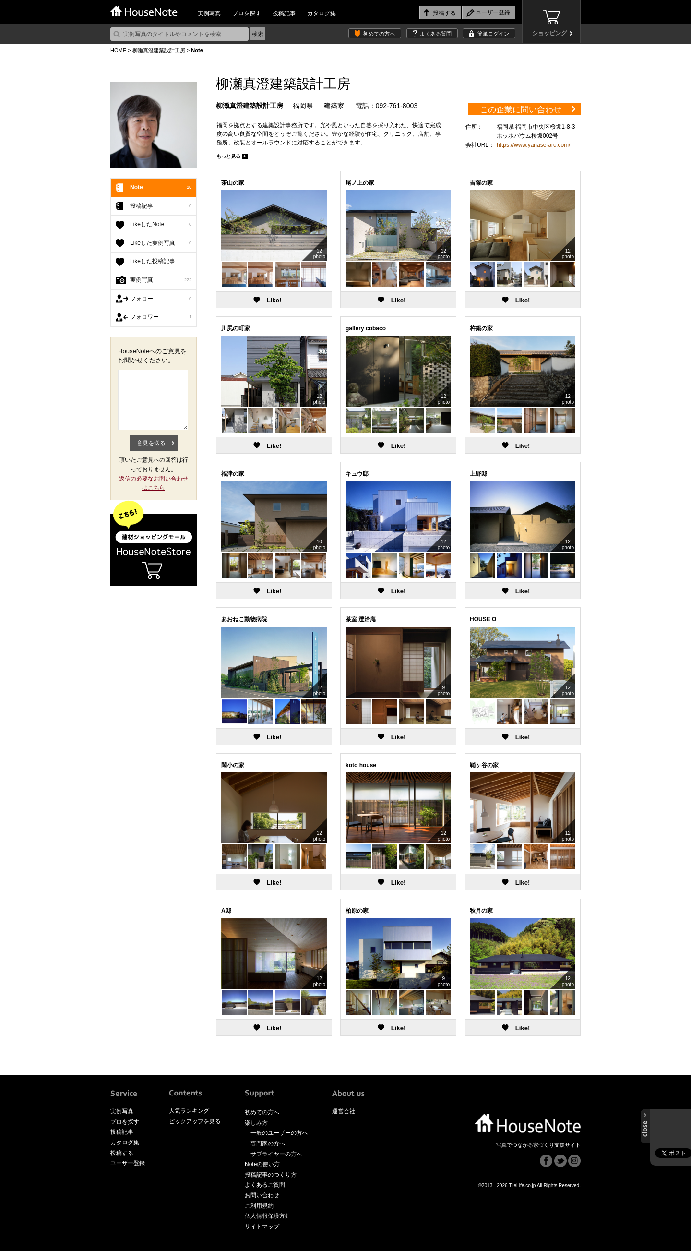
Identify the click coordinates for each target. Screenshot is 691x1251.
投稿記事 (284, 13)
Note (160, 187)
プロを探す (246, 13)
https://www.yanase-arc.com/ (533, 145)
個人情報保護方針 (268, 1216)
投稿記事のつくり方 (271, 1174)
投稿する (121, 1153)
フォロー (160, 299)
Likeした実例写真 (160, 243)
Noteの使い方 (262, 1164)
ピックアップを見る (195, 1121)
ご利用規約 (259, 1206)
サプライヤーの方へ (276, 1154)
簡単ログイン (493, 33)
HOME (118, 50)
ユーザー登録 (127, 1163)
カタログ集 (321, 13)
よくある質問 (436, 33)
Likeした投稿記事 (152, 261)
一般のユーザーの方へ (279, 1133)
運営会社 (343, 1111)
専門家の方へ (267, 1143)
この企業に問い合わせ (520, 109)
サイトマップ (262, 1226)
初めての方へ (379, 33)
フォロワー (160, 317)
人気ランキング (189, 1110)
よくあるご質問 (265, 1184)
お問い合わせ (262, 1195)
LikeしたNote (160, 224)
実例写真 (209, 13)
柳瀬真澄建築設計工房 (158, 50)
